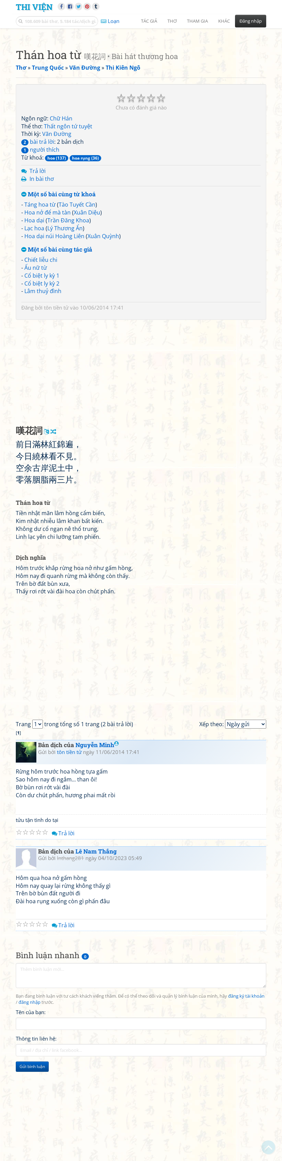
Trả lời (38, 267)
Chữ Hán (61, 214)
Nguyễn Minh (97, 841)
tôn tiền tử (56, 403)
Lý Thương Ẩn (65, 324)
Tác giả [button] (149, 21)
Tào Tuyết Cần (77, 300)
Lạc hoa (34, 324)
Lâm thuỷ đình (42, 387)
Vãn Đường (56, 230)
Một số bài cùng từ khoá (58, 290)
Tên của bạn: (31, 1108)
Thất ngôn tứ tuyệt (68, 222)
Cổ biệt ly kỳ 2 (41, 379)
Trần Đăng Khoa (68, 316)
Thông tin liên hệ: (36, 1134)
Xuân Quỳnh (103, 332)
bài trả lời (37, 238)
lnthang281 (70, 954)
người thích (40, 245)
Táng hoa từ (40, 300)
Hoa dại (34, 316)
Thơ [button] (172, 21)
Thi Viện (34, 6)
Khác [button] (224, 21)
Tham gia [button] (197, 21)
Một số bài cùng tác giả (56, 346)
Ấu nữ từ (35, 364)
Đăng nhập (250, 21)
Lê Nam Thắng (96, 947)
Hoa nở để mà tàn (47, 308)
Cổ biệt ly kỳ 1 (41, 371)
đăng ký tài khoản (246, 1092)
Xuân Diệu (87, 308)
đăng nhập (29, 1098)
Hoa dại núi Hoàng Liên (54, 332)
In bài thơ (42, 275)
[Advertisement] (141, 81)
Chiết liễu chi (40, 356)
